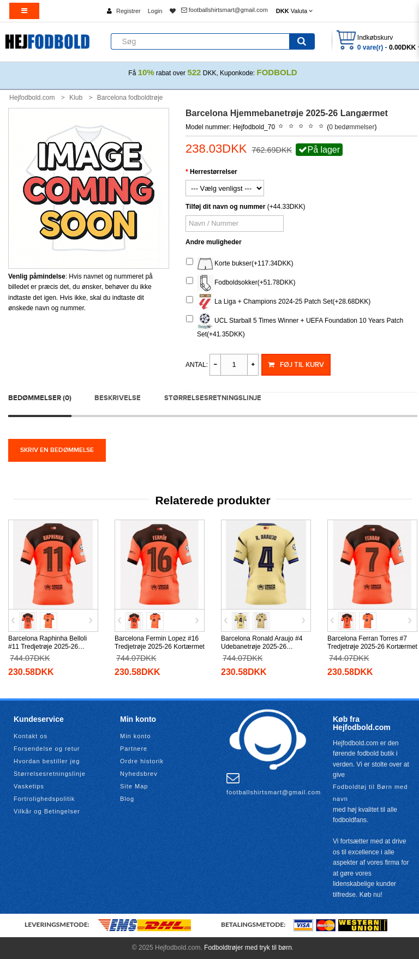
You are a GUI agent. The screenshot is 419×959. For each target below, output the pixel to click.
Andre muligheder (213, 242)
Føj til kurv (296, 364)
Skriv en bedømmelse (57, 450)
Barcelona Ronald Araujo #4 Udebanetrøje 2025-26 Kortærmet (261, 647)
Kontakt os (30, 736)
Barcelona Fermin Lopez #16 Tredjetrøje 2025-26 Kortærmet (160, 642)
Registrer (128, 11)
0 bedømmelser (351, 127)
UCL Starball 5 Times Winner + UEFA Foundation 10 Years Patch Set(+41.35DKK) (294, 325)
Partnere (133, 748)
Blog (127, 798)
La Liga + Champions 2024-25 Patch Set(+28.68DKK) (278, 302)
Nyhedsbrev (139, 773)
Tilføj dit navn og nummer (225, 206)
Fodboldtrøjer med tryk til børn (248, 947)
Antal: (196, 365)
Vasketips (29, 786)
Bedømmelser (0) (39, 398)
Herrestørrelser (213, 172)
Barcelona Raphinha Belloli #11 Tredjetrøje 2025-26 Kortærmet (47, 647)
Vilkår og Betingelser (47, 811)
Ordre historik (142, 761)
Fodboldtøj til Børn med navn (370, 792)
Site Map (134, 786)
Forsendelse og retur (47, 748)
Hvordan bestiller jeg (47, 761)
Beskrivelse (117, 398)
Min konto (135, 736)
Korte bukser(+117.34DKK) (239, 264)
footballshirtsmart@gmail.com (224, 10)
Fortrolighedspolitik (44, 798)
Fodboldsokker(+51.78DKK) (240, 283)
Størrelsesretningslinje (212, 398)
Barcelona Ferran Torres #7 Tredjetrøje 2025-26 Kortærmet (372, 642)
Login (155, 11)
